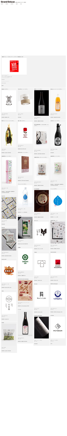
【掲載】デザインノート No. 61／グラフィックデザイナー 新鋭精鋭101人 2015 (12, 56)
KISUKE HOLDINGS (53, 252)
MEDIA (2, 85)
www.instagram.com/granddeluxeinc (24, 426)
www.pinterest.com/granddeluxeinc (23, 427)
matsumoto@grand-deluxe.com (22, 423)
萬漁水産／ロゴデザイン (5, 89)
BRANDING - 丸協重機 (21, 275)
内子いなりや (36, 220)
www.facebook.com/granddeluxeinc (24, 425)
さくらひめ (19, 309)
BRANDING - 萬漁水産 (4, 117)
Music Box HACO (4, 259)
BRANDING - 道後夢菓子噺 (11, 191)
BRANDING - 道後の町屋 (54, 117)
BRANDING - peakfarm (4, 152)
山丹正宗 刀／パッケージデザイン (55, 120)
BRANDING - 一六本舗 (4, 191)
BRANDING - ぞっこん (21, 212)
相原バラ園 (19, 215)
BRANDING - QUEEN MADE (37, 153)
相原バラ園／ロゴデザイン (21, 120)
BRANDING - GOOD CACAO (21, 180)
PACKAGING (19, 117)
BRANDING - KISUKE (53, 280)
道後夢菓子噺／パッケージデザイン (6, 156)
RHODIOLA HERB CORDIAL (38, 315)
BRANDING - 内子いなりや (37, 248)
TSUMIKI (35, 252)
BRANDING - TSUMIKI (37, 280)
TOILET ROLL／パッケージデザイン (23, 89)
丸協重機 (19, 247)
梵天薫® (3, 322)
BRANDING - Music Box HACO (5, 287)
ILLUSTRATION (4, 192)
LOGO (8, 117)
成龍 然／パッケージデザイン (38, 89)
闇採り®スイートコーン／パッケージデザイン (8, 120)
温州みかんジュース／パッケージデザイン (56, 89)
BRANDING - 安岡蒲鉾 (37, 185)
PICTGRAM (52, 315)
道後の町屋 (3, 227)
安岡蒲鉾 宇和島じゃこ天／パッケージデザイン (40, 157)
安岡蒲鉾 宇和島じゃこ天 (54, 220)
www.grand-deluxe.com (22, 424)
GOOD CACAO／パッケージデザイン (23, 152)
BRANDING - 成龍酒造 (21, 341)
